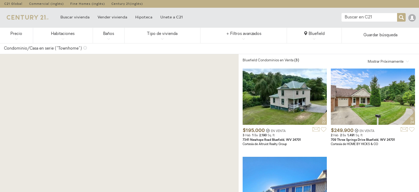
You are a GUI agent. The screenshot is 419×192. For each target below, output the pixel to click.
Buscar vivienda (75, 16)
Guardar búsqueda (380, 35)
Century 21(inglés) (127, 4)
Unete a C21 (171, 16)
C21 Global (13, 4)
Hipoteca (143, 16)
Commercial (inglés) (46, 4)
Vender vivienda (112, 16)
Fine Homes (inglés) (87, 4)
